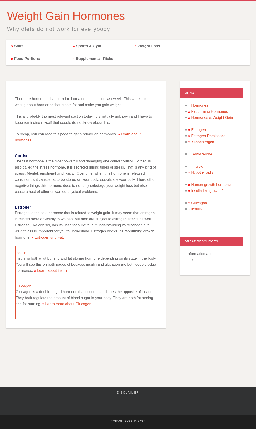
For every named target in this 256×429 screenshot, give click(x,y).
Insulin (196, 209)
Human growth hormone (211, 185)
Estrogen (198, 130)
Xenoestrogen (202, 142)
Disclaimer (128, 392)
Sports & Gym (88, 46)
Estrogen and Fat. (49, 237)
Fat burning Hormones (209, 111)
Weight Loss (148, 46)
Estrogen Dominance (208, 136)
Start (18, 46)
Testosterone (201, 154)
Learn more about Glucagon (68, 304)
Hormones (199, 105)
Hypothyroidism (203, 172)
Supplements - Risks (94, 58)
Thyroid (197, 166)
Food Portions (27, 58)
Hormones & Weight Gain (212, 117)
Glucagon (199, 203)
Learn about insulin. (53, 270)
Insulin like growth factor (211, 191)
